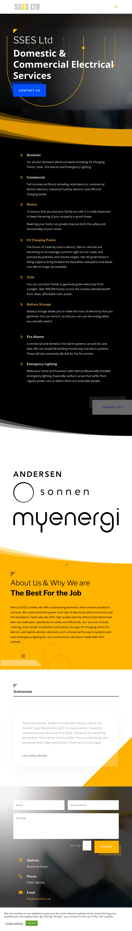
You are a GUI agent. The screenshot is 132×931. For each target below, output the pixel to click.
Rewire (32, 204)
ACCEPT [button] (32, 923)
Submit (106, 846)
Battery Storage (39, 304)
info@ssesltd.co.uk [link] (39, 899)
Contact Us (29, 90)
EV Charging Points (41, 240)
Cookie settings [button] (14, 923)
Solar (31, 277)
